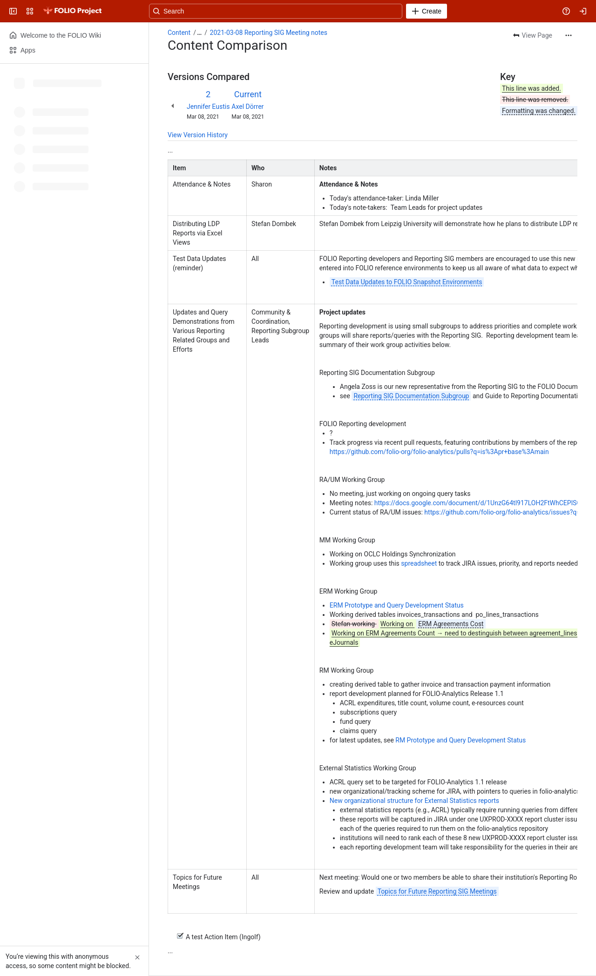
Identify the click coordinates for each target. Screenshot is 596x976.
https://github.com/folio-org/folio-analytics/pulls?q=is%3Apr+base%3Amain (439, 451)
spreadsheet (419, 563)
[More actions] (568, 35)
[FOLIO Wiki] (72, 11)
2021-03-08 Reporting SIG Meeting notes (268, 32)
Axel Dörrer (247, 106)
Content (179, 32)
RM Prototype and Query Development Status (460, 740)
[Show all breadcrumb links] (199, 32)
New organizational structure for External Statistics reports (414, 800)
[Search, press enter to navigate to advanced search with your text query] (296, 11)
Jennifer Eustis (208, 106)
